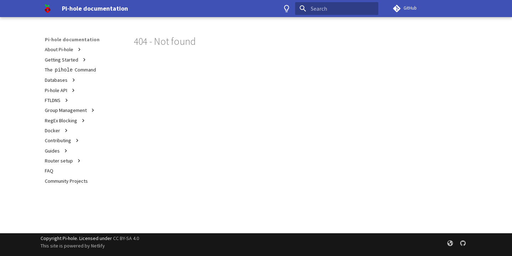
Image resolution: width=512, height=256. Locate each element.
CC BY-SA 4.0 (126, 238)
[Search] (336, 8)
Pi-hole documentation (72, 39)
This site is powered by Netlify (73, 245)
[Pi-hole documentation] (47, 8)
